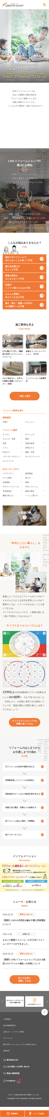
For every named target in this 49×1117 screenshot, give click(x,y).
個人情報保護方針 (9, 1025)
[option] (24, 881)
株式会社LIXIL (12, 1060)
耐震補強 (29, 477)
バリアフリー (8, 477)
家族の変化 (29, 495)
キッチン (6, 438)
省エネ (28, 482)
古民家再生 (7, 495)
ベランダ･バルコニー (11, 460)
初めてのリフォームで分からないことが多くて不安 (18, 262)
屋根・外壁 (29, 456)
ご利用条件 (7, 1019)
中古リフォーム (31, 491)
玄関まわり (29, 452)
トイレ (5, 452)
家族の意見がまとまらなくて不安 (14, 281)
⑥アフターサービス (13, 839)
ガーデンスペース (32, 460)
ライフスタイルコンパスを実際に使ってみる (24, 726)
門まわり (6, 456)
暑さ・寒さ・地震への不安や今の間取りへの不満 (18, 309)
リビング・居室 (9, 443)
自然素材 (6, 486)
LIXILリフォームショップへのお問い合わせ (21, 1044)
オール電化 (7, 482)
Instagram (14, 1081)
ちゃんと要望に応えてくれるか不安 (14, 299)
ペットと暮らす (31, 499)
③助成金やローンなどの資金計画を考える (22, 798)
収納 (27, 486)
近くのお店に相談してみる (24, 983)
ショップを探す (38, 1114)
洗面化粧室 (29, 447)
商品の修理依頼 (13, 1073)
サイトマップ (8, 1038)
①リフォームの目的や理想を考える (19, 771)
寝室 (27, 443)
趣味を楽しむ (8, 499)
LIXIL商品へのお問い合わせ (18, 1067)
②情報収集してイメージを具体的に (19, 784)
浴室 (4, 447)
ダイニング (29, 438)
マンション (29, 426)
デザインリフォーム (11, 491)
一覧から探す (24, 400)
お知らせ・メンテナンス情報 (13, 1032)
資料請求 (14, 1114)
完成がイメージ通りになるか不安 (17, 290)
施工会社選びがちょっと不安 (12, 272)
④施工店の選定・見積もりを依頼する (20, 812)
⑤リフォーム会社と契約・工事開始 (19, 825)
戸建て (5, 426)
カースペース (8, 465)
